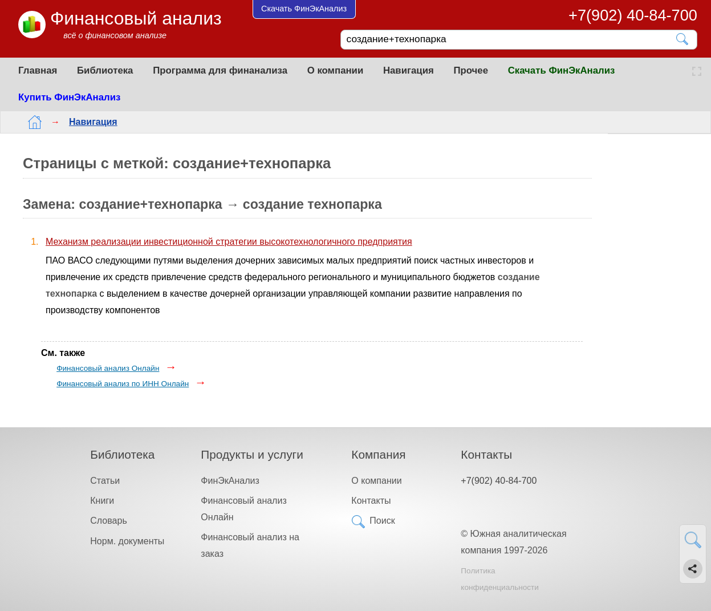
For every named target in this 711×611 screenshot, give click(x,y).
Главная (37, 70)
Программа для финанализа (220, 70)
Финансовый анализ (136, 18)
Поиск (382, 520)
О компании (335, 70)
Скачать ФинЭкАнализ (561, 70)
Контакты (371, 500)
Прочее (470, 70)
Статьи (105, 480)
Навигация (408, 70)
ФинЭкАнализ (230, 480)
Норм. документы (127, 541)
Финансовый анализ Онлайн (107, 368)
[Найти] (682, 39)
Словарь (108, 520)
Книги (102, 500)
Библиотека (105, 70)
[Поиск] (511, 39)
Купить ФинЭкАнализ (69, 97)
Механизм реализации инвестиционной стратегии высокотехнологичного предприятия (229, 241)
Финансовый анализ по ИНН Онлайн (122, 383)
